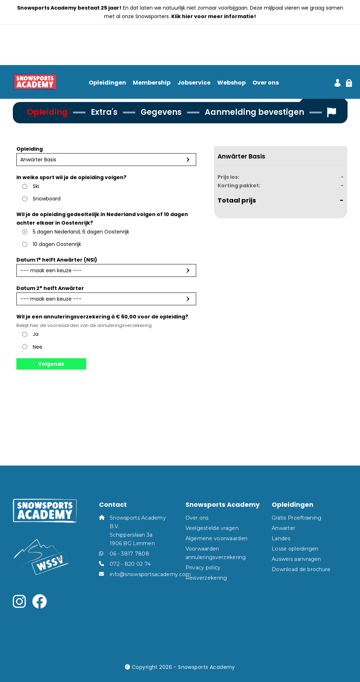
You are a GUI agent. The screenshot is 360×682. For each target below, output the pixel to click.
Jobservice (193, 83)
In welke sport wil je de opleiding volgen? (71, 177)
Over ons (265, 83)
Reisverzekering (206, 578)
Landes (281, 538)
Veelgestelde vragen (212, 528)
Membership (152, 83)
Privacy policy (203, 567)
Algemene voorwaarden (217, 538)
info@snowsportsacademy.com (150, 574)
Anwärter (283, 528)
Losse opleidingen (295, 549)
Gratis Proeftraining (297, 518)
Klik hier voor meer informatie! (213, 16)
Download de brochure (301, 569)
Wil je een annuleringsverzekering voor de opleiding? (102, 320)
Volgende (51, 363)
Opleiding (29, 148)
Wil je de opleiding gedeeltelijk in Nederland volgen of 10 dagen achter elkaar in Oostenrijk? (102, 218)
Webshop (231, 83)
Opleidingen (107, 83)
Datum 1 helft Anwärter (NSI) (56, 259)
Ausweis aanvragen (296, 559)
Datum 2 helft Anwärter (50, 288)
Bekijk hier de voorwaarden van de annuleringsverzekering (84, 325)
